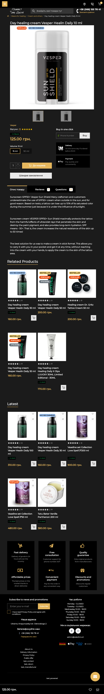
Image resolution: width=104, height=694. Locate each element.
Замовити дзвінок (86, 12)
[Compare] (33, 419)
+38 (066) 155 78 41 (90, 9)
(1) (20, 129)
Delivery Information (28, 652)
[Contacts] (92, 4)
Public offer (28, 658)
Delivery (68, 145)
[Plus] (18, 164)
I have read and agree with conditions (28, 613)
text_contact (28, 661)
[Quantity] (13, 166)
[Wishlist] (33, 414)
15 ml (15, 151)
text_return (28, 664)
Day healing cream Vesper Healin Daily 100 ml (20, 450)
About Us (28, 649)
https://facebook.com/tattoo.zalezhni (71, 631)
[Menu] (4, 4)
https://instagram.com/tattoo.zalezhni (78, 631)
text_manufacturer (28, 667)
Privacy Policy (27, 612)
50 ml (26, 151)
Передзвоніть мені (28, 637)
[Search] (34, 11)
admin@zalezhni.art (75, 637)
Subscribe (44, 606)
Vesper (13, 125)
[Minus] (18, 167)
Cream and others (35, 16)
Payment (69, 159)
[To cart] (33, 318)
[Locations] (84, 4)
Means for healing (18, 16)
